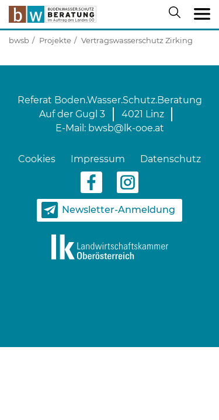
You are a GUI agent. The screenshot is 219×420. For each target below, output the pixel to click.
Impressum (98, 158)
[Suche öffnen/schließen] (177, 14)
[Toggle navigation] (202, 14)
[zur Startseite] (52, 14)
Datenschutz (170, 158)
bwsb (19, 40)
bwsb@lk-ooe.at (126, 128)
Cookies (36, 158)
